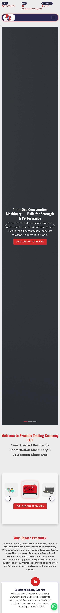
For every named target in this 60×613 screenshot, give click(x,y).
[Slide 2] (30, 421)
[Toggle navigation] (53, 17)
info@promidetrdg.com (32, 9)
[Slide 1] (25, 421)
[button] (8, 498)
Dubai (46, 6)
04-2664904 (9, 6)
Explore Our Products (30, 241)
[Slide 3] (34, 421)
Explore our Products (30, 506)
